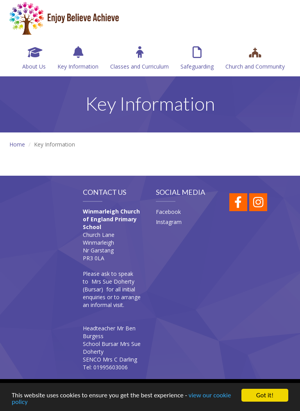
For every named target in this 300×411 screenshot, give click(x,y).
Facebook (168, 211)
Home (17, 144)
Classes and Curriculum (139, 58)
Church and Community (255, 58)
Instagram (169, 222)
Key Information (77, 58)
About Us (34, 58)
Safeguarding (197, 58)
